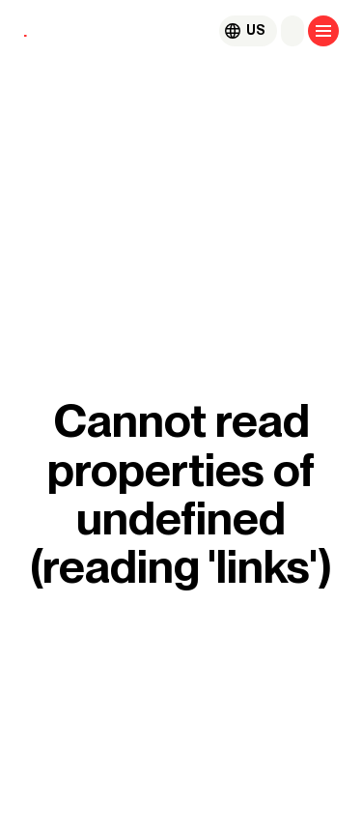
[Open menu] (323, 30)
